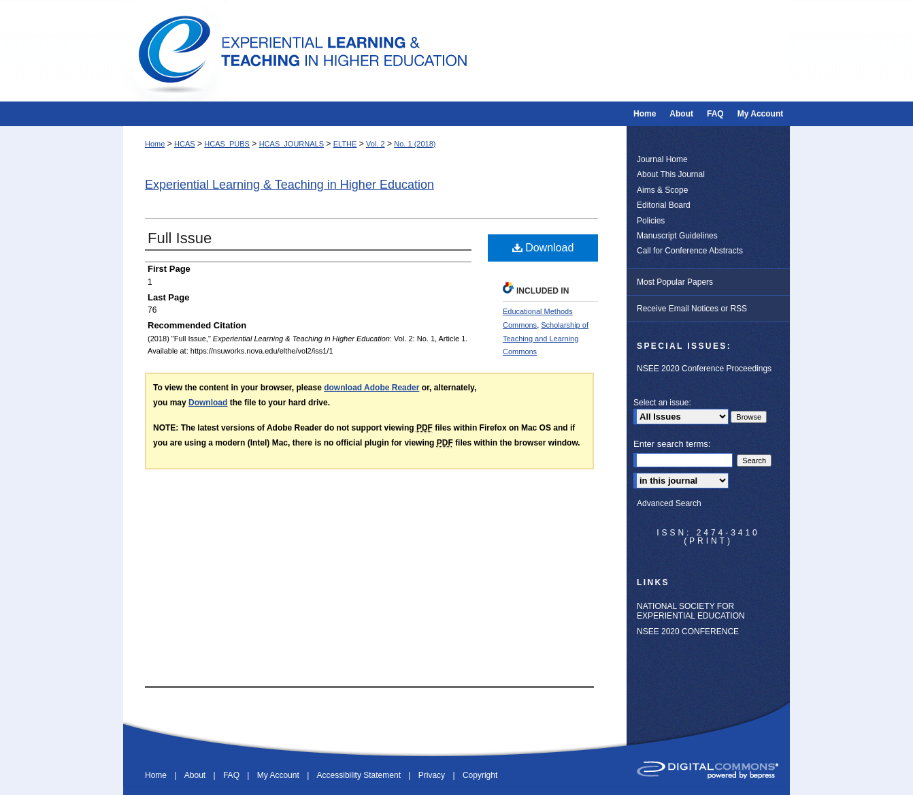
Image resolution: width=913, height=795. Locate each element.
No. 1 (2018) (414, 144)
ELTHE (345, 144)
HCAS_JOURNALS (291, 144)
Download (543, 247)
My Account (279, 775)
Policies (651, 220)
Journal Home (662, 159)
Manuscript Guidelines (677, 235)
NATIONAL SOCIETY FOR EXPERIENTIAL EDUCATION (691, 611)
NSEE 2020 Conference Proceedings (704, 368)
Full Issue (180, 238)
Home (155, 144)
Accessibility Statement (360, 775)
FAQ (232, 775)
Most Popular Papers (675, 282)
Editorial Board (664, 205)
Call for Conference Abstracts (690, 250)
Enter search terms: (671, 444)
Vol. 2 (375, 144)
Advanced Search (669, 503)
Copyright (480, 775)
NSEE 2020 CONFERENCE (688, 631)
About (196, 775)
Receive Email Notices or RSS (692, 308)
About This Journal (671, 174)
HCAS (184, 144)
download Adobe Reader (371, 387)
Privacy (433, 775)
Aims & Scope (662, 190)
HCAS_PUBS (227, 144)
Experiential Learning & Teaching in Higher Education (289, 184)
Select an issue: (662, 402)
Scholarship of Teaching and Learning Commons (545, 338)
